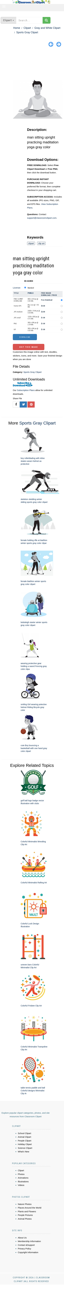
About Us (22, 1237)
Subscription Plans (26, 390)
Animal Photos (25, 1219)
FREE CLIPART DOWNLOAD (18, 300)
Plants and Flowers (27, 1211)
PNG (15, 324)
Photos (21, 1174)
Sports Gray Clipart (27, 32)
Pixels (30, 293)
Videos (21, 1185)
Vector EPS (17, 306)
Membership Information (29, 1241)
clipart (31, 243)
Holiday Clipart (25, 1144)
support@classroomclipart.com (41, 218)
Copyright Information (28, 1252)
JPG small (17, 318)
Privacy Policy (24, 1248)
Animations (23, 1178)
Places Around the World (29, 1207)
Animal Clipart (24, 1137)
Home (16, 27)
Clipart (27, 27)
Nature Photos (25, 1204)
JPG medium (18, 312)
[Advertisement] (32, 64)
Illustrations (23, 1181)
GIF (15, 330)
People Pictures (25, 1215)
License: (17, 287)
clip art (41, 243)
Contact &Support (26, 1245)
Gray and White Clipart (47, 27)
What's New (23, 1151)
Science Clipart (25, 1148)
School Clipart (24, 1133)
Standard (31, 288)
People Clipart (24, 1140)
